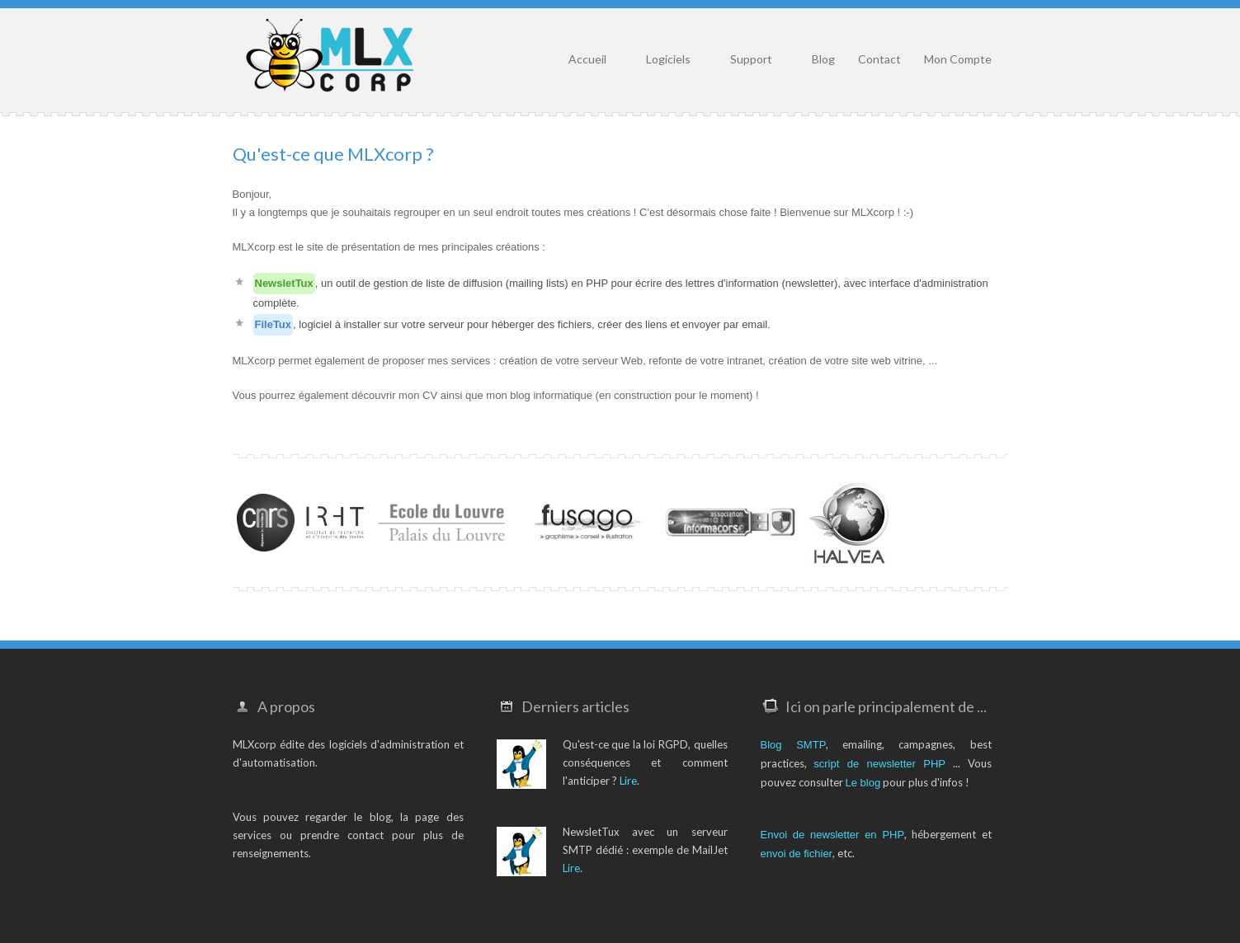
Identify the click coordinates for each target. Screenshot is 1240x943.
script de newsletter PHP (879, 764)
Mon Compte (958, 59)
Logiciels (668, 59)
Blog (823, 59)
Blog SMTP (794, 745)
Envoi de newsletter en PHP (833, 834)
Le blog (863, 782)
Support (751, 59)
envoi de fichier (796, 853)
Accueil (587, 59)
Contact (879, 59)
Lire (628, 780)
